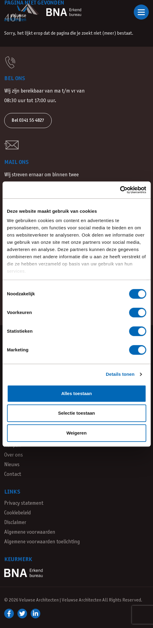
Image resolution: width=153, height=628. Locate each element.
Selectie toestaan (76, 413)
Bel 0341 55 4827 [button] (28, 120)
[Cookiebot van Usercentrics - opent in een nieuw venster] (119, 190)
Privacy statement (23, 503)
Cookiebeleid (17, 513)
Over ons (13, 455)
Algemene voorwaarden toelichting (42, 542)
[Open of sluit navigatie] (141, 12)
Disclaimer (15, 522)
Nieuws (12, 464)
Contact (12, 474)
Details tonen (120, 374)
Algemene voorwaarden (29, 532)
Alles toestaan (76, 393)
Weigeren (76, 432)
